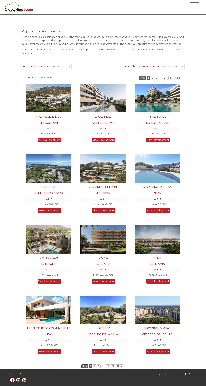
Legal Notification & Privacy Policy (171, 374)
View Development (49, 140)
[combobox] (60, 66)
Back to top (191, 374)
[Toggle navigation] (194, 7)
